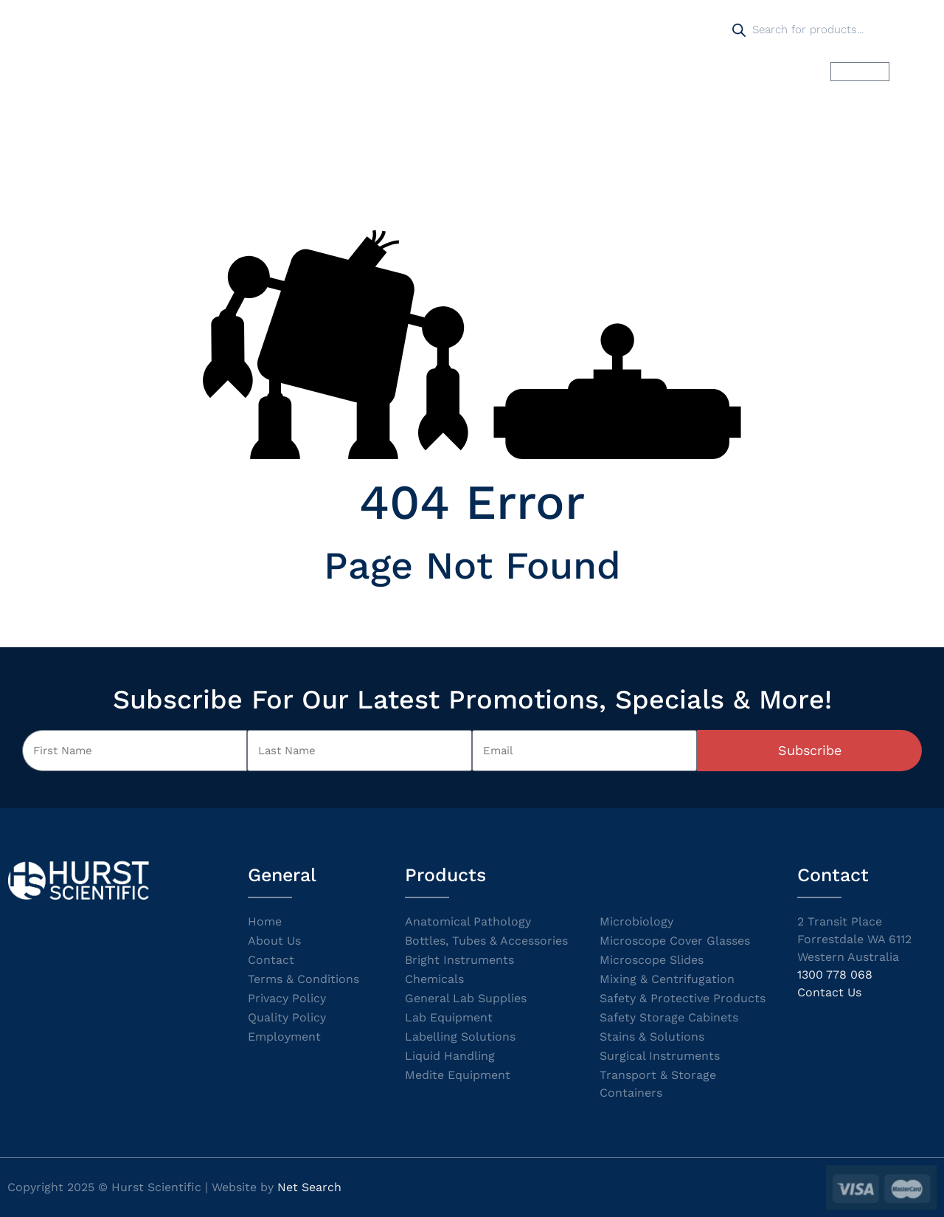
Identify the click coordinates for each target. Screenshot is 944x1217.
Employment (284, 1037)
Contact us (762, 71)
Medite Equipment (457, 1075)
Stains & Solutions (652, 1037)
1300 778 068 (834, 975)
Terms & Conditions (303, 979)
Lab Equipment (449, 1017)
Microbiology (636, 921)
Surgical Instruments (660, 1056)
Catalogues (525, 71)
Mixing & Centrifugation (667, 979)
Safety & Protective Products (683, 998)
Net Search (309, 1187)
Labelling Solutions (460, 1037)
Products (341, 71)
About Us (274, 941)
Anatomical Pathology (468, 921)
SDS (599, 71)
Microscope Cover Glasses (675, 941)
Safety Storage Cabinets (669, 1017)
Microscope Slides (652, 960)
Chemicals (434, 979)
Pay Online (670, 71)
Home (268, 71)
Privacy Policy (287, 998)
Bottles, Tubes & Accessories (486, 941)
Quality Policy (287, 1017)
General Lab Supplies (466, 998)
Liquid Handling (450, 1056)
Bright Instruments (459, 960)
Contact (271, 960)
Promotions (430, 71)
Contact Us (829, 992)
